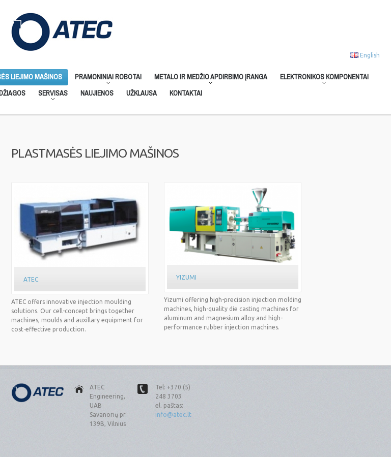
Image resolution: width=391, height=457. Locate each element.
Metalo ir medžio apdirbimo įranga (207, 78)
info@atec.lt (173, 414)
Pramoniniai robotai (105, 78)
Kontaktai (186, 93)
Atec (30, 279)
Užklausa (141, 93)
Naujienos (97, 93)
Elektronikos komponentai (321, 78)
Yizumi (186, 277)
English (370, 55)
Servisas (50, 95)
